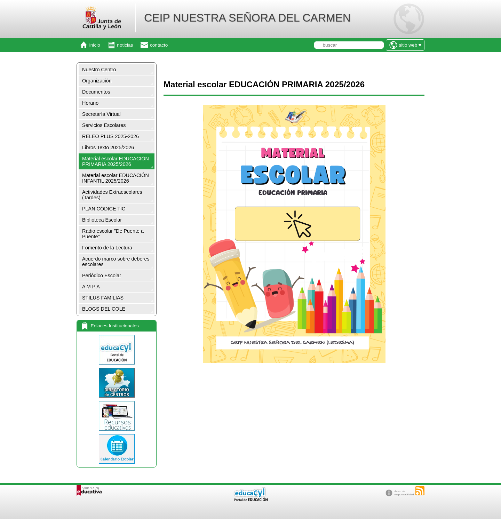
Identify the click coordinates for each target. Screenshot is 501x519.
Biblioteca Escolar (102, 220)
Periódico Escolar (101, 275)
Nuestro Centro (99, 69)
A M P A (91, 286)
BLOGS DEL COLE (103, 309)
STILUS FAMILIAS (103, 298)
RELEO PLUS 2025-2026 (110, 136)
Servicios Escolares (104, 125)
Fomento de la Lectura (107, 247)
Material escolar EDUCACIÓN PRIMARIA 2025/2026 (115, 161)
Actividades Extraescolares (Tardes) (112, 194)
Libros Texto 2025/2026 (108, 147)
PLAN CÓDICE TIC (103, 208)
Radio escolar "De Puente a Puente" (113, 233)
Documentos (96, 92)
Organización (97, 80)
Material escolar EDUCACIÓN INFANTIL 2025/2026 (115, 178)
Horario (90, 103)
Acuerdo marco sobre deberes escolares (116, 261)
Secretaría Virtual (101, 114)
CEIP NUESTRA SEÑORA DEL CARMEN (247, 17)
